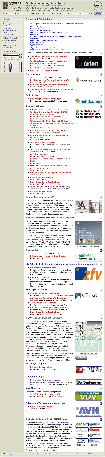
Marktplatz (6, 28)
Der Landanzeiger (35, 376)
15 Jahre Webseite (11, 45)
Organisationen (8, 34)
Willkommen (8, 14)
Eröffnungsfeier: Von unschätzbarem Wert (50, 80)
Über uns (19, 14)
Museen (5, 21)
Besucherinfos (42, 454)
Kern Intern (41, 14)
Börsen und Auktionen (10, 30)
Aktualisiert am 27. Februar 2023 (89, 454)
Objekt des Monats (11, 43)
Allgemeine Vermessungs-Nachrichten (46, 403)
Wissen (63, 14)
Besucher (8, 47)
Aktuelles (72, 14)
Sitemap (52, 454)
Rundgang (29, 14)
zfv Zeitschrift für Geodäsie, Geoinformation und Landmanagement (61, 264)
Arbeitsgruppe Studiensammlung (16, 454)
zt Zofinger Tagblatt (36, 363)
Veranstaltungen (11, 40)
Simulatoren (7, 26)
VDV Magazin (33, 388)
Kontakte (88, 14)
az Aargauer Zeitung (36, 290)
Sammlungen (7, 24)
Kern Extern (53, 14)
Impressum (60, 454)
